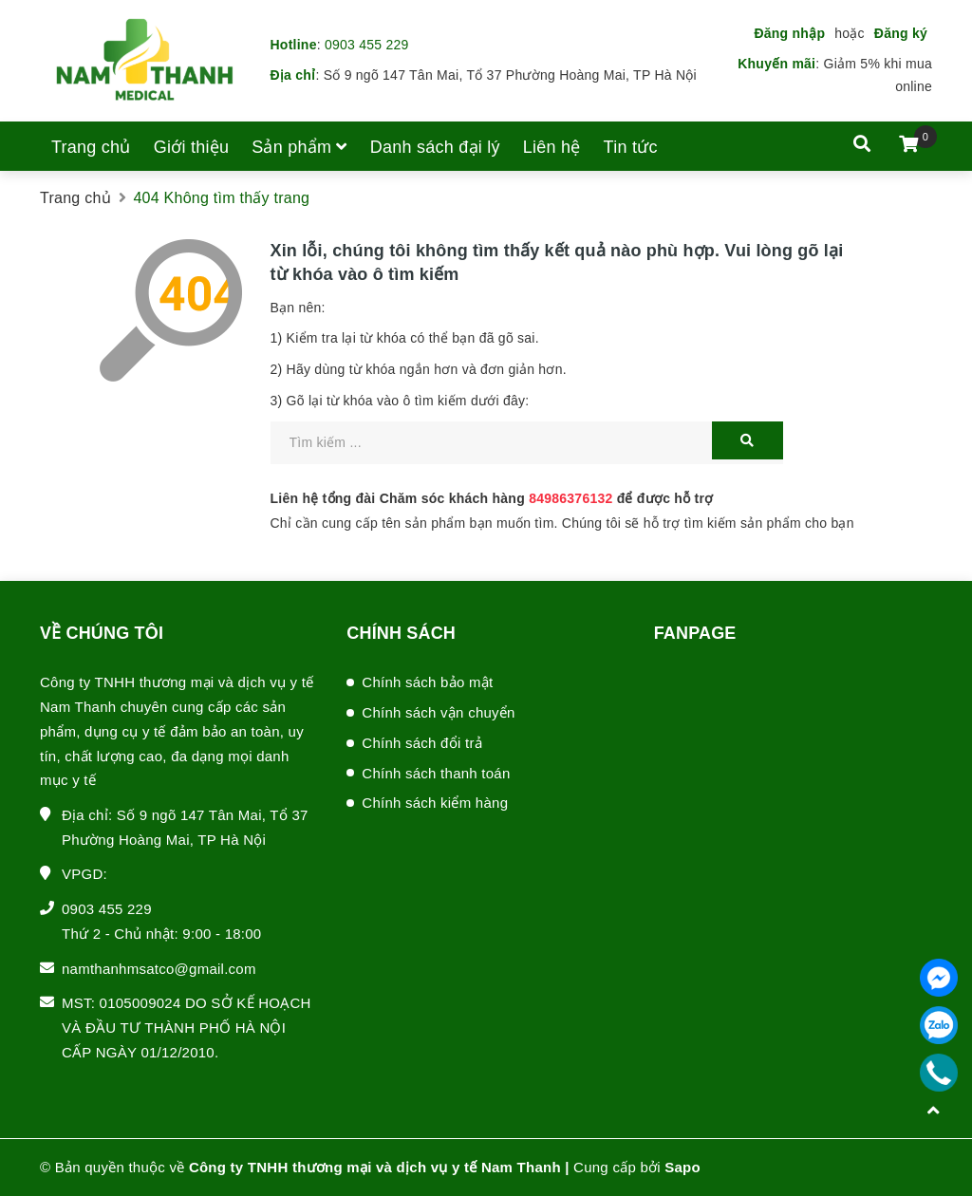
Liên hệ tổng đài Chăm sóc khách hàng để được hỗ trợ (492, 498)
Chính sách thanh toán (436, 773)
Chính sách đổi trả (422, 743)
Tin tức (631, 147)
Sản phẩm (299, 147)
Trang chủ (91, 147)
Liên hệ (552, 147)
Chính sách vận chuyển (438, 712)
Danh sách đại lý (435, 147)
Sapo (682, 1167)
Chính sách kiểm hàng (435, 802)
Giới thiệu (192, 147)
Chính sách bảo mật (427, 682)
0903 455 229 (367, 44)
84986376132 (570, 498)
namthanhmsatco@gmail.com (159, 969)
